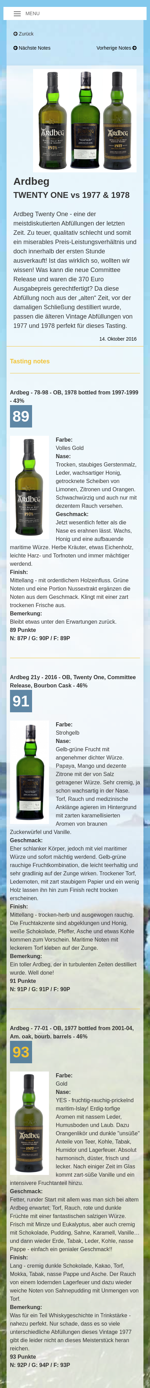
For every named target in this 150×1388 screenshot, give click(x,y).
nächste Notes (32, 48)
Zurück (23, 34)
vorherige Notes (117, 48)
